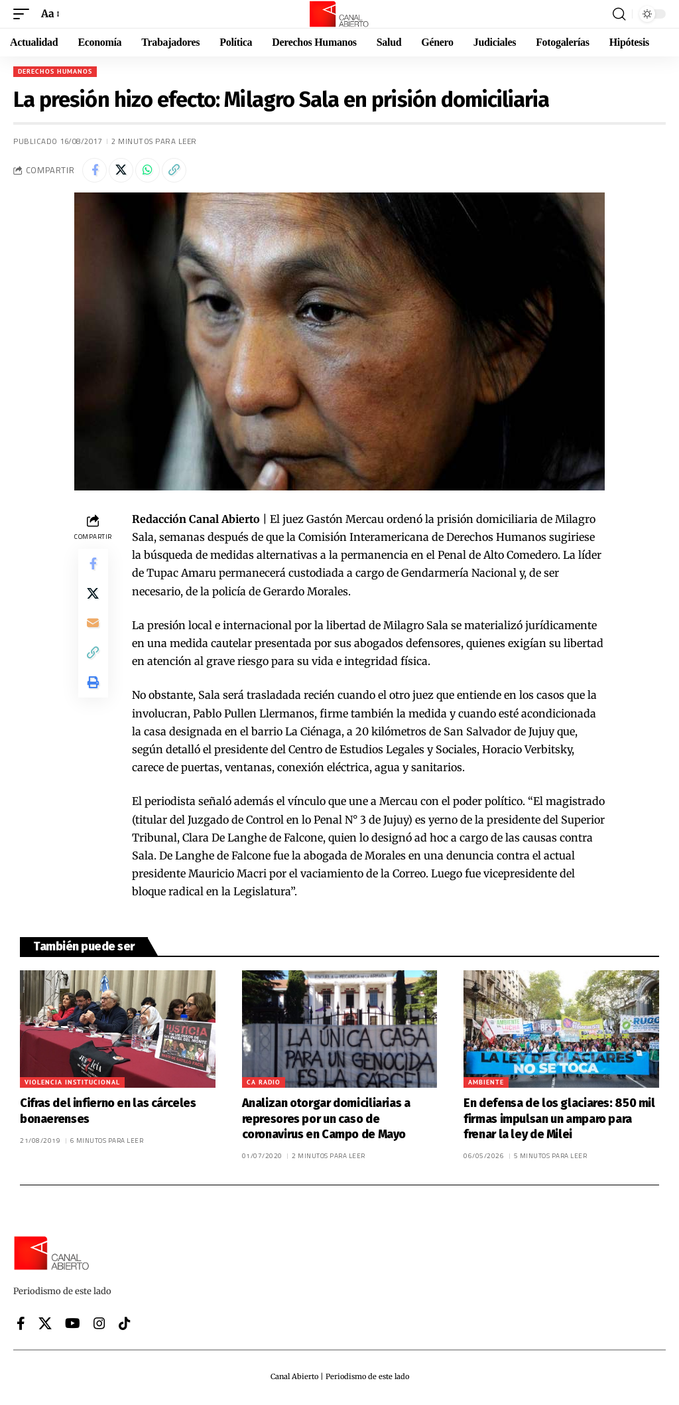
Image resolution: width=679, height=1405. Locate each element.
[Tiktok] (124, 1325)
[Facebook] (21, 1325)
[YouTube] (73, 1325)
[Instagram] (99, 1325)
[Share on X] (124, 171)
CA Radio (263, 1084)
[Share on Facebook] (95, 171)
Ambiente (486, 1084)
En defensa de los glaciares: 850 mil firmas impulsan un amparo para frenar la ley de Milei (558, 1121)
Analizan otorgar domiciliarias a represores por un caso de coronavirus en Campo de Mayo (326, 1121)
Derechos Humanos (55, 71)
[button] (24, 14)
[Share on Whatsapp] (152, 171)
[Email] (93, 630)
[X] (45, 1325)
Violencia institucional (72, 1084)
